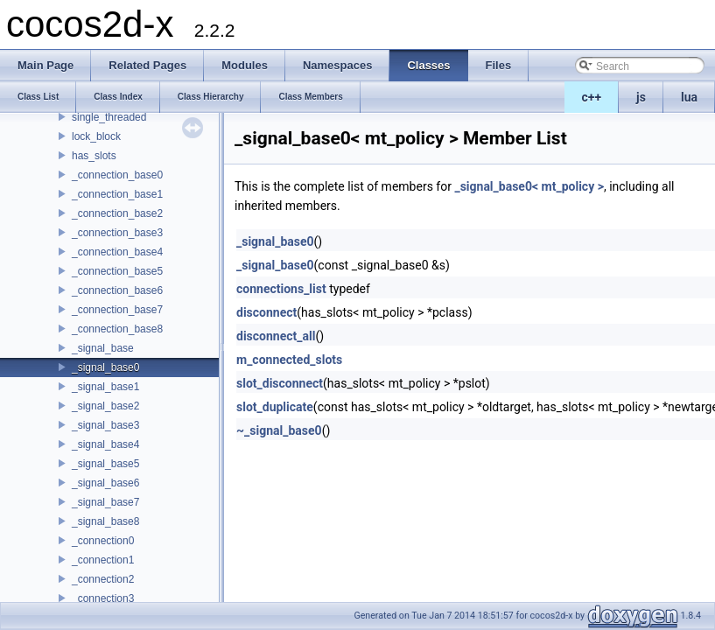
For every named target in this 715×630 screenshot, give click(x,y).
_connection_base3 (117, 233)
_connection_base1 (117, 194)
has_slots (94, 156)
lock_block (96, 136)
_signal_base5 (105, 464)
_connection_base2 (117, 213)
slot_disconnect (279, 383)
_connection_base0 (117, 175)
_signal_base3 (105, 425)
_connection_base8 (117, 329)
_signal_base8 (105, 521)
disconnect (266, 312)
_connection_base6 (117, 290)
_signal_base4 (105, 444)
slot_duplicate (274, 407)
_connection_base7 (117, 310)
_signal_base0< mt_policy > (529, 186)
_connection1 (103, 560)
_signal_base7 (105, 502)
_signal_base (103, 348)
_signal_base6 (105, 483)
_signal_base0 (105, 367)
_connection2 (103, 579)
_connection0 (103, 541)
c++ (592, 97)
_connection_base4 (117, 252)
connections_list (281, 289)
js (641, 97)
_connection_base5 (117, 271)
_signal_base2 (105, 406)
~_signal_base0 (279, 431)
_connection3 (103, 598)
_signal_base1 (105, 387)
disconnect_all (275, 336)
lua (689, 97)
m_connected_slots (289, 360)
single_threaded (109, 117)
